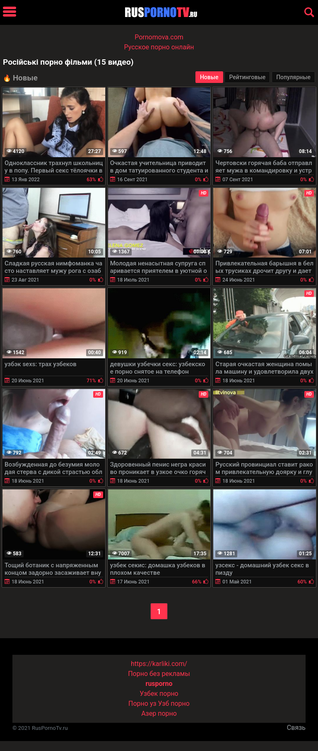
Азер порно (159, 713)
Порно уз (142, 703)
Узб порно (174, 703)
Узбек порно (159, 694)
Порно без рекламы (159, 674)
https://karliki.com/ (159, 664)
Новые (209, 77)
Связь (296, 728)
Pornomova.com (159, 37)
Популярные (293, 77)
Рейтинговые (247, 77)
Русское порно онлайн (159, 47)
